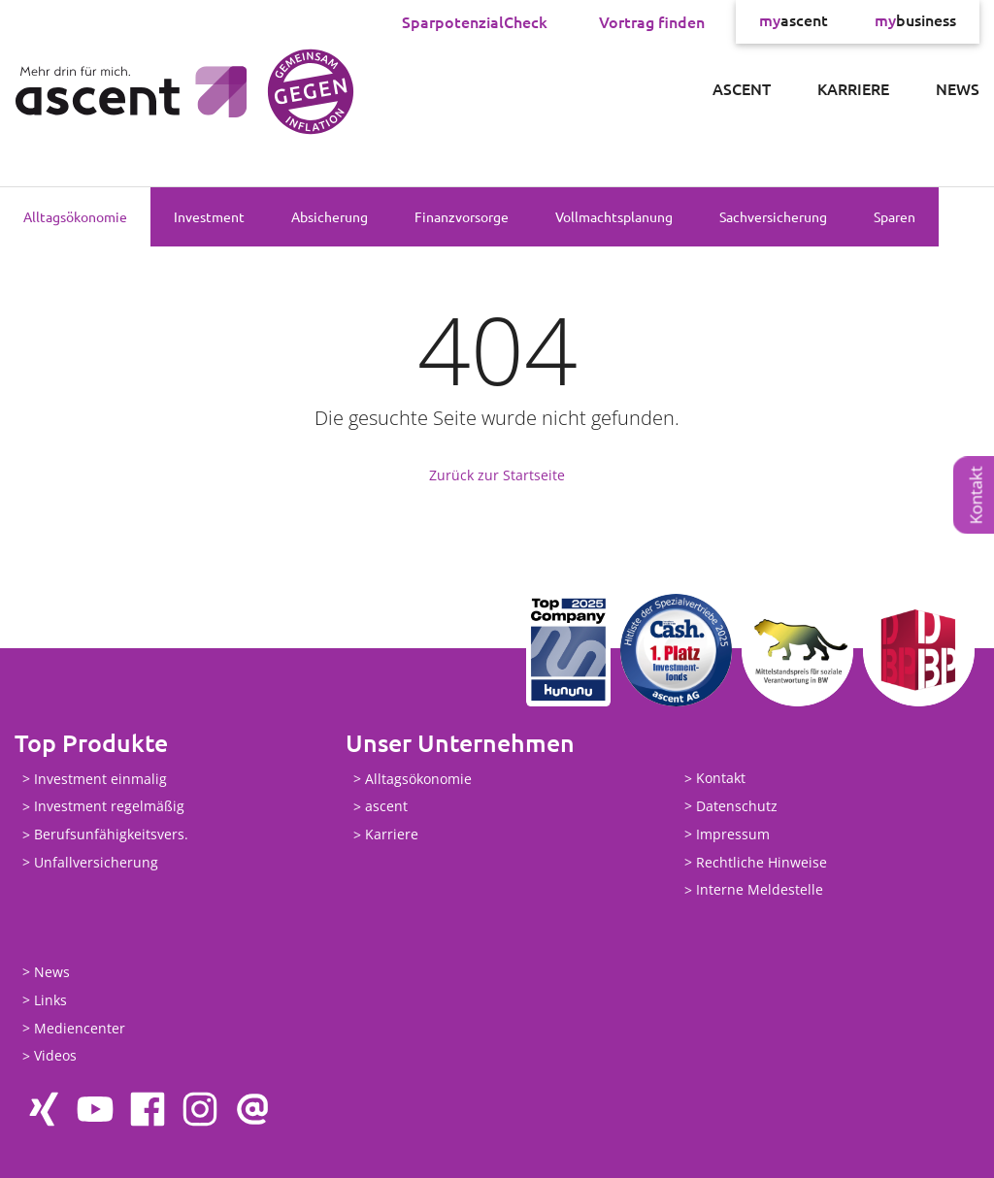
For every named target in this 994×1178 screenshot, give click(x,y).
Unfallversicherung (96, 862)
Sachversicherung (773, 216)
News (957, 88)
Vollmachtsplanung (614, 216)
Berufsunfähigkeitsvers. (111, 835)
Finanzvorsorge (461, 216)
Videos (55, 1056)
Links (50, 1000)
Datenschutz (737, 806)
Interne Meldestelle (759, 890)
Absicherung (329, 216)
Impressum (733, 834)
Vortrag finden (652, 21)
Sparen (894, 216)
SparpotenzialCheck (474, 21)
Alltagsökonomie (75, 216)
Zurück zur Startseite (497, 475)
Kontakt (976, 495)
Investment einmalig (100, 778)
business (915, 21)
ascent (793, 21)
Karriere (853, 88)
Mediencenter (79, 1028)
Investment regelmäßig (109, 807)
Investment (209, 216)
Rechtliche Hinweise (761, 862)
